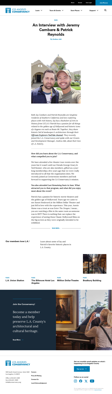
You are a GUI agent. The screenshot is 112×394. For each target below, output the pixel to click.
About (72, 2)
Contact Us (35, 379)
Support (93, 10)
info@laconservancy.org (13, 382)
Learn (37, 10)
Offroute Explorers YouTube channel (47, 135)
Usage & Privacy (98, 389)
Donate (80, 2)
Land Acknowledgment (39, 383)
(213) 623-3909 (13, 380)
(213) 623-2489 (15, 378)
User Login (89, 2)
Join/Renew (104, 3)
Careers (33, 372)
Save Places (75, 10)
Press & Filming (36, 376)
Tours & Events (55, 10)
